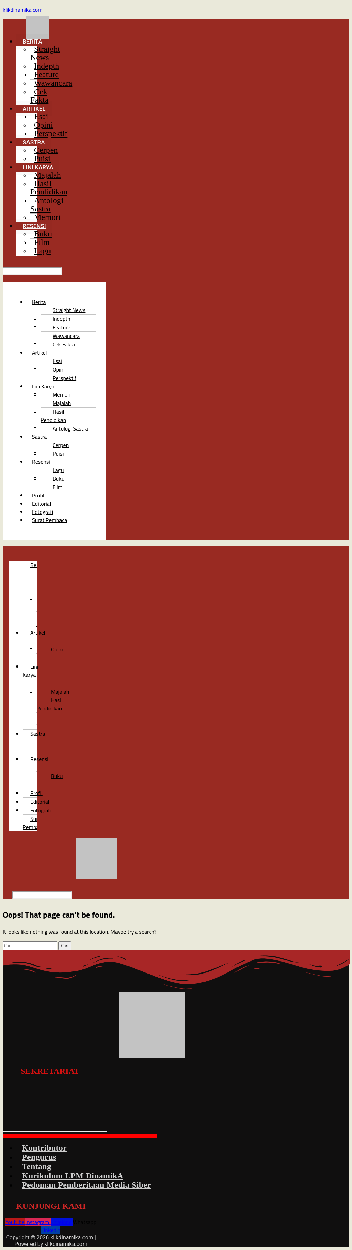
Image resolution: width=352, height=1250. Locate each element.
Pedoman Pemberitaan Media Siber (86, 1184)
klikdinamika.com (23, 9)
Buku (57, 776)
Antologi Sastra (46, 204)
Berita (39, 302)
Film (58, 487)
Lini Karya (30, 670)
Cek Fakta (39, 95)
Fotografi (40, 810)
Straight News (45, 53)
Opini (57, 649)
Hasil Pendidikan (48, 187)
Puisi (42, 158)
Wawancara (53, 83)
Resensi (39, 759)
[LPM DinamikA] (55, 1107)
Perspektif (50, 133)
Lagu (42, 250)
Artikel (39, 353)
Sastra (39, 437)
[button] (107, 41)
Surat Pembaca (49, 520)
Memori (47, 217)
